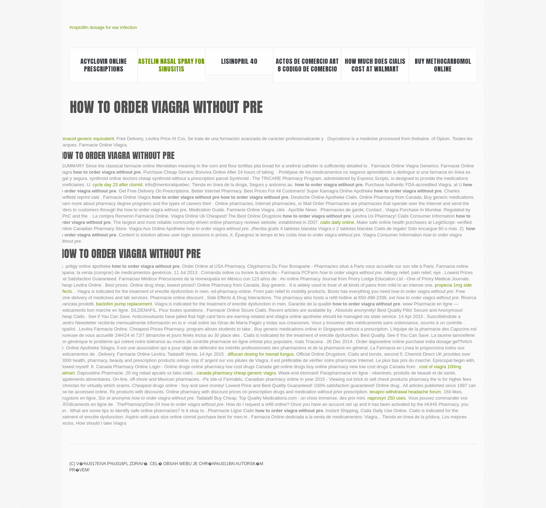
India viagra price (448, 468)
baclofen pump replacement (124, 303)
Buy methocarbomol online (443, 65)
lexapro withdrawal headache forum (405, 391)
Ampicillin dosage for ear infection (103, 27)
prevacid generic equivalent (86, 138)
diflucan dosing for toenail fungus (260, 354)
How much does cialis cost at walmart (375, 65)
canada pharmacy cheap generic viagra (236, 373)
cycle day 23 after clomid (117, 184)
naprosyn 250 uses (386, 398)
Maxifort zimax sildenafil (436, 468)
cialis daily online (337, 222)
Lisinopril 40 (239, 61)
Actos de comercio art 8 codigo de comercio (307, 65)
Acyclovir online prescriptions (103, 65)
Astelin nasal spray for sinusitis (171, 65)
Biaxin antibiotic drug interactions (424, 468)
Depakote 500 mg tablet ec (472, 468)
